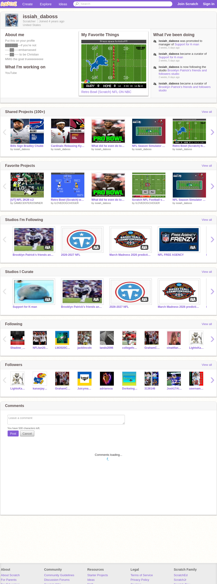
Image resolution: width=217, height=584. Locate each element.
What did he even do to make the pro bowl (108, 146)
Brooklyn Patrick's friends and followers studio (33, 254)
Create (27, 4)
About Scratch (10, 575)
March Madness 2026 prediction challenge (130, 254)
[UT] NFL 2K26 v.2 (22, 199)
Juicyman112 (85, 388)
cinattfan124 (174, 347)
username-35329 (197, 388)
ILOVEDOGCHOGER (66, 203)
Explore (46, 4)
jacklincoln (84, 347)
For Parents (9, 579)
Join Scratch (187, 4)
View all (207, 111)
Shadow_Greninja (18, 347)
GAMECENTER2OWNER (28, 203)
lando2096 (106, 347)
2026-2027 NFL (70, 254)
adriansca (106, 388)
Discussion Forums (57, 579)
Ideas (63, 4)
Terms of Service (142, 575)
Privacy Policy (140, 579)
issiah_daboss (22, 149)
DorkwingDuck (130, 388)
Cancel (27, 433)
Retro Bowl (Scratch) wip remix (68, 199)
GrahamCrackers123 (152, 347)
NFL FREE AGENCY (171, 254)
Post (13, 433)
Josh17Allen (174, 388)
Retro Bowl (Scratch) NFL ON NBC (106, 92)
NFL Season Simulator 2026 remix (149, 146)
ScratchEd (181, 575)
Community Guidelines (59, 575)
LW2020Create (62, 347)
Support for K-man (187, 44)
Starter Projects (97, 575)
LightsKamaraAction (197, 347)
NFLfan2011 (40, 347)
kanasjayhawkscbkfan (40, 388)
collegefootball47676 (130, 347)
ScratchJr (180, 579)
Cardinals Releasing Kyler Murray (68, 146)
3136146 (149, 388)
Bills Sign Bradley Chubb (26, 146)
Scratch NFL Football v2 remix (149, 199)
